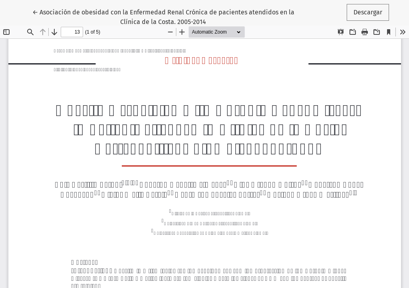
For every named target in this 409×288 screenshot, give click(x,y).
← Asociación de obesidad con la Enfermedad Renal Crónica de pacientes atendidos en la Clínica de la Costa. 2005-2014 (163, 16)
